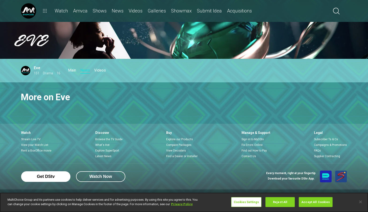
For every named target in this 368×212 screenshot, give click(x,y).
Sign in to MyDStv (253, 139)
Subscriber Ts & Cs (326, 139)
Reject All (280, 202)
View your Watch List (34, 145)
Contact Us (249, 156)
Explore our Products (179, 139)
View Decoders (176, 150)
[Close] (360, 202)
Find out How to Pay (254, 150)
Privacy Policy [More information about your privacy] (182, 204)
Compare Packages (179, 145)
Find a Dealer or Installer (182, 156)
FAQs (317, 150)
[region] (184, 202)
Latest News (103, 156)
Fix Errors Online (252, 145)
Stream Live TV (31, 139)
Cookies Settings (246, 202)
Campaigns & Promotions (330, 145)
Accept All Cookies (315, 202)
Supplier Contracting (327, 156)
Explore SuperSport (107, 150)
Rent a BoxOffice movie (36, 150)
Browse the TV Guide (109, 139)
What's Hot (102, 145)
